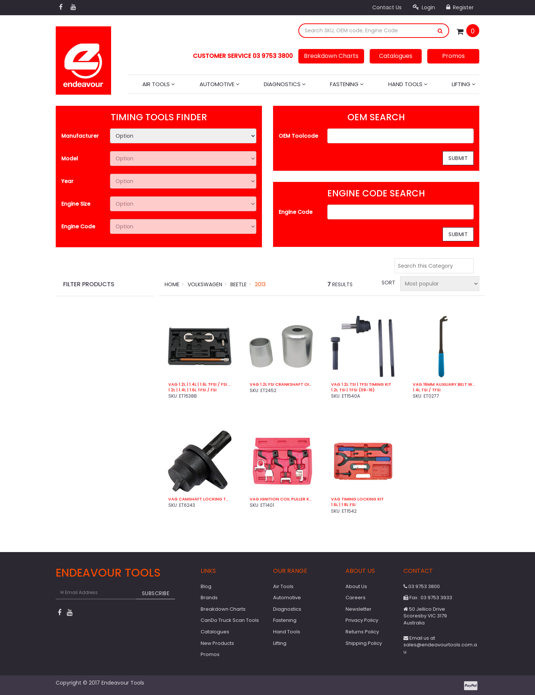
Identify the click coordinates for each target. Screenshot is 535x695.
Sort (388, 282)
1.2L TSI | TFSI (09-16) (352, 390)
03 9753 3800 (421, 586)
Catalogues (395, 56)
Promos (453, 56)
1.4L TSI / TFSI (427, 390)
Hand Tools (408, 84)
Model (69, 158)
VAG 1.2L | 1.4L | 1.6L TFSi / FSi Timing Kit (199, 384)
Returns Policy (362, 631)
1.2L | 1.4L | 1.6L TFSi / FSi (192, 390)
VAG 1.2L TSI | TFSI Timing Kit (361, 384)
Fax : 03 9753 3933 (427, 597)
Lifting (464, 84)
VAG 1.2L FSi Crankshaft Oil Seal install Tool (281, 384)
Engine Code (78, 226)
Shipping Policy (364, 643)
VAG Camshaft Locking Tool (199, 499)
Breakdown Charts (331, 56)
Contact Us (387, 7)
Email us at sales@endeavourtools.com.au (440, 644)
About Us (356, 586)
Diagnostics (285, 84)
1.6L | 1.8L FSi (343, 505)
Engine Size (75, 204)
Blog (206, 586)
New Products (217, 643)
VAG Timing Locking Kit (357, 499)
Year (67, 181)
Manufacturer (80, 136)
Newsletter (359, 609)
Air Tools (158, 84)
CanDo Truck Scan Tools (230, 620)
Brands (209, 597)
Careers (356, 597)
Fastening (347, 84)
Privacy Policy (362, 620)
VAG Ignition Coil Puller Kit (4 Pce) (281, 499)
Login (424, 7)
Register (460, 7)
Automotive (220, 84)
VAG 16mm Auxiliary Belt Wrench (444, 384)
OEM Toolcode (298, 136)
